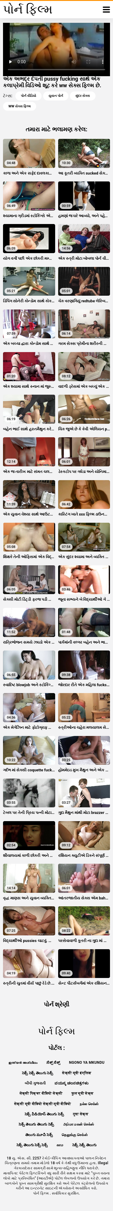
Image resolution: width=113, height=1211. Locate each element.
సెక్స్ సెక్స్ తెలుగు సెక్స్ (37, 1073)
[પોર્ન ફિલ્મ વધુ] (106, 10)
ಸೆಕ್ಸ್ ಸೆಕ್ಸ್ (53, 1062)
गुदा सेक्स (80, 1114)
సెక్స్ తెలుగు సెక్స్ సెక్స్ (32, 1145)
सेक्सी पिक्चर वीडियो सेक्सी (41, 1093)
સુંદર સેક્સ (82, 96)
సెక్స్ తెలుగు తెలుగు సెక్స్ (36, 1124)
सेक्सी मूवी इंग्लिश (76, 1073)
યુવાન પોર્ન (56, 96)
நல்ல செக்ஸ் (89, 1104)
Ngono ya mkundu (87, 1062)
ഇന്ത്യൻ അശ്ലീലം (22, 1062)
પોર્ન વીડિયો (28, 96)
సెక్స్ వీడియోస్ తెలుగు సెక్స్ (44, 1114)
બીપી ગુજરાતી (35, 1083)
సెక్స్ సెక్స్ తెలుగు (84, 1145)
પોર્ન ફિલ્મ (41, 1193)
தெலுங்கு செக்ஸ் (75, 1135)
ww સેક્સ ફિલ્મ (19, 106)
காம (60, 1145)
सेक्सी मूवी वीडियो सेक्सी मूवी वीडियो (42, 1104)
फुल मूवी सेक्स (82, 1093)
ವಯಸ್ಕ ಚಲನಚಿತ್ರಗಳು (71, 1083)
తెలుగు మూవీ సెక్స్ (39, 1135)
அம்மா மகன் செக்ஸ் (78, 1124)
